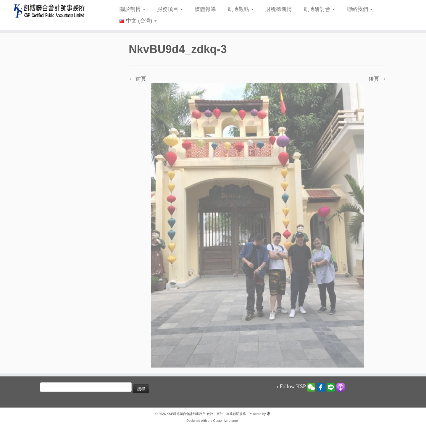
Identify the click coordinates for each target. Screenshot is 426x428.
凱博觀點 (241, 9)
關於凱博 (132, 9)
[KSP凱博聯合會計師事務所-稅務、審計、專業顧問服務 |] (49, 11)
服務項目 (170, 9)
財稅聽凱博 (278, 9)
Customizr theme (225, 420)
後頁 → (377, 79)
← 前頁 (137, 79)
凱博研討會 (319, 9)
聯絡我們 (359, 9)
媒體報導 (205, 9)
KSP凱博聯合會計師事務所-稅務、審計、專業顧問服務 (206, 414)
